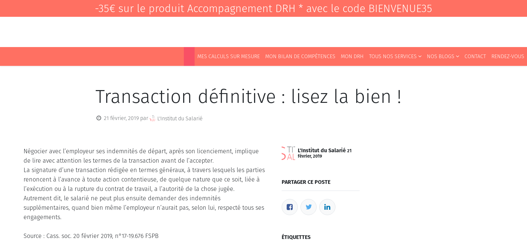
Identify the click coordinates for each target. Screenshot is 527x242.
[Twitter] (308, 207)
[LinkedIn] (327, 207)
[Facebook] (290, 207)
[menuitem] (189, 56)
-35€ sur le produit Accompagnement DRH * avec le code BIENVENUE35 (263, 8)
